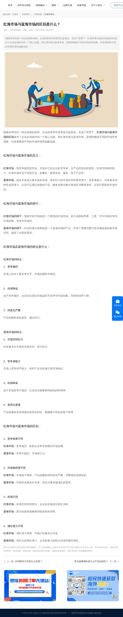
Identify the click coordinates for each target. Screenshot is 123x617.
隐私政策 (82, 613)
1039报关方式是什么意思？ (28, 561)
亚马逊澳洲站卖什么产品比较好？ (91, 561)
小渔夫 (15, 14)
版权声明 (75, 613)
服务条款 (97, 613)
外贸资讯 (26, 14)
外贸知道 (38, 14)
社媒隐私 (90, 613)
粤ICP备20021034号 (58, 613)
